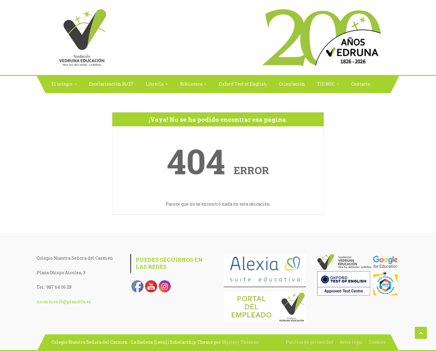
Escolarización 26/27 (111, 84)
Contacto (360, 84)
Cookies (377, 342)
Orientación (292, 84)
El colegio (61, 84)
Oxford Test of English (243, 84)
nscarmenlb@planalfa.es (64, 301)
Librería (155, 84)
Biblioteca (191, 84)
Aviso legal (351, 342)
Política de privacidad (309, 342)
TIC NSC (326, 84)
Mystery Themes (240, 342)
